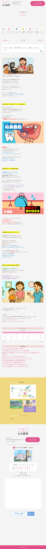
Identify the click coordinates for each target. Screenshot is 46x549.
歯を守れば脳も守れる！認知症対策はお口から (13, 362)
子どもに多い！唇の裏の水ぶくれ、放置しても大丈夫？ (15, 364)
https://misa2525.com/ (11, 319)
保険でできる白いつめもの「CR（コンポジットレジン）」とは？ (17, 358)
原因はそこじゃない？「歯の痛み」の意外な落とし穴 (14, 356)
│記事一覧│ (23, 40)
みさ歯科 (12, 418)
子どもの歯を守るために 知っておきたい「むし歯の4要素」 (16, 350)
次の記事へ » (41, 40)
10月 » (41, 341)
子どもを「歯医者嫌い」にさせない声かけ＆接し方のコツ (15, 366)
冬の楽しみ (4, 354)
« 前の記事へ (5, 40)
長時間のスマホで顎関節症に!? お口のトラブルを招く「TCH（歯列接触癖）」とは (21, 352)
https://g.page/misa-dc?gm (17, 321)
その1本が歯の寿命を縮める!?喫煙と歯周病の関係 (13, 360)
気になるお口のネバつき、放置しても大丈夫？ (13, 348)
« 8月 (4, 341)
